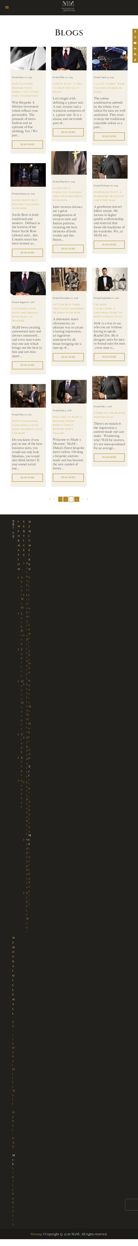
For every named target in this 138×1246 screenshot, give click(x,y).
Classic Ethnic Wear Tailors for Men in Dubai (107, 88)
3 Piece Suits (27, 656)
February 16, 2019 (109, 185)
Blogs (22, 765)
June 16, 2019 (25, 77)
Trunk (22, 742)
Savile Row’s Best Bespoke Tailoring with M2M (26, 204)
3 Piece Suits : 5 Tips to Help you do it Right (68, 88)
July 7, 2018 (106, 406)
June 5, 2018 (65, 410)
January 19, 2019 (27, 193)
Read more (28, 144)
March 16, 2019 (67, 181)
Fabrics (22, 662)
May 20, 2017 (25, 414)
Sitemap (36, 1230)
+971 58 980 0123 (13, 1194)
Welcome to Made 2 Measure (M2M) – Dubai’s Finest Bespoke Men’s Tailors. (68, 425)
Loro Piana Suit (27, 806)
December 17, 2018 (69, 298)
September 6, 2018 (110, 298)
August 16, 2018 (26, 302)
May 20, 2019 (66, 77)
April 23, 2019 (107, 77)
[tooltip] (135, 32)
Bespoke (27, 576)
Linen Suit (27, 612)
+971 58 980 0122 (29, 876)
